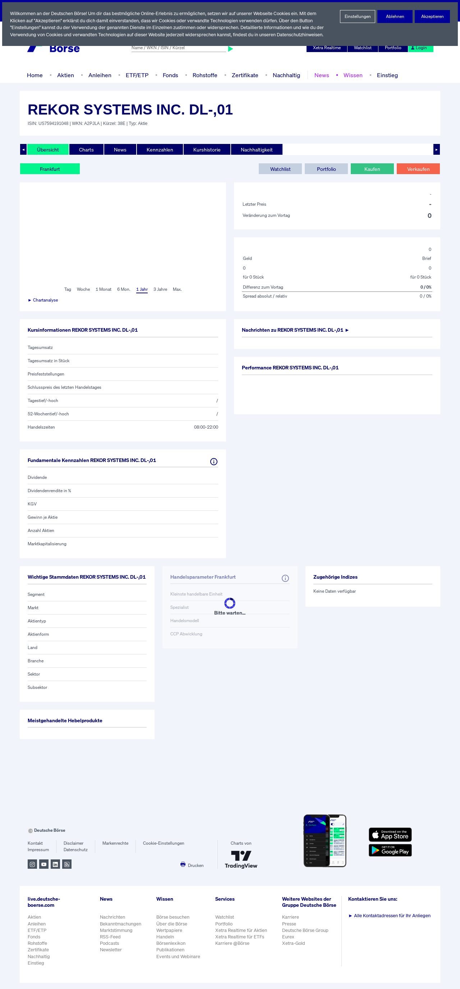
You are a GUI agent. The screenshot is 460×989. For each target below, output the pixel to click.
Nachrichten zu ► (300, 330)
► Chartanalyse (43, 300)
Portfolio (394, 47)
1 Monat (103, 289)
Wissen (350, 75)
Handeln (165, 943)
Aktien (65, 75)
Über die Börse (172, 929)
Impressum (38, 855)
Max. (178, 289)
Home (34, 75)
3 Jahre (160, 289)
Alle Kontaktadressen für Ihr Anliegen (390, 921)
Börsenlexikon (171, 949)
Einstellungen (358, 16)
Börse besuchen (173, 923)
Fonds (170, 75)
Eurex (289, 946)
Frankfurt (50, 169)
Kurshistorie (206, 149)
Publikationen (171, 955)
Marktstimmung (116, 936)
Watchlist (364, 47)
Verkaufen (418, 169)
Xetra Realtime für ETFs (241, 943)
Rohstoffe (204, 75)
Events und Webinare (179, 962)
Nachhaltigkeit (255, 149)
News (319, 75)
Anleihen (98, 75)
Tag (66, 289)
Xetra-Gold (294, 953)
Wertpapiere (169, 936)
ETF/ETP (135, 75)
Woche (82, 289)
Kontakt (35, 849)
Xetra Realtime (328, 47)
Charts (85, 149)
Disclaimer (74, 849)
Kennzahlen (159, 149)
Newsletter (111, 955)
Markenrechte (115, 849)
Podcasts (109, 949)
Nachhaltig (284, 75)
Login (419, 47)
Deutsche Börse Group (307, 940)
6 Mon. (123, 289)
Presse (290, 933)
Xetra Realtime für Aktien (242, 936)
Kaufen (372, 169)
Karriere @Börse (233, 949)
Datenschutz (76, 855)
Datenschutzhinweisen (302, 34)
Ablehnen (395, 16)
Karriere (291, 927)
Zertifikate (243, 75)
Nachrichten (112, 923)
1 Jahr (141, 289)
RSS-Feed (111, 943)
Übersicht (47, 149)
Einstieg (384, 75)
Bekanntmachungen (121, 929)
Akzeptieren (432, 16)
